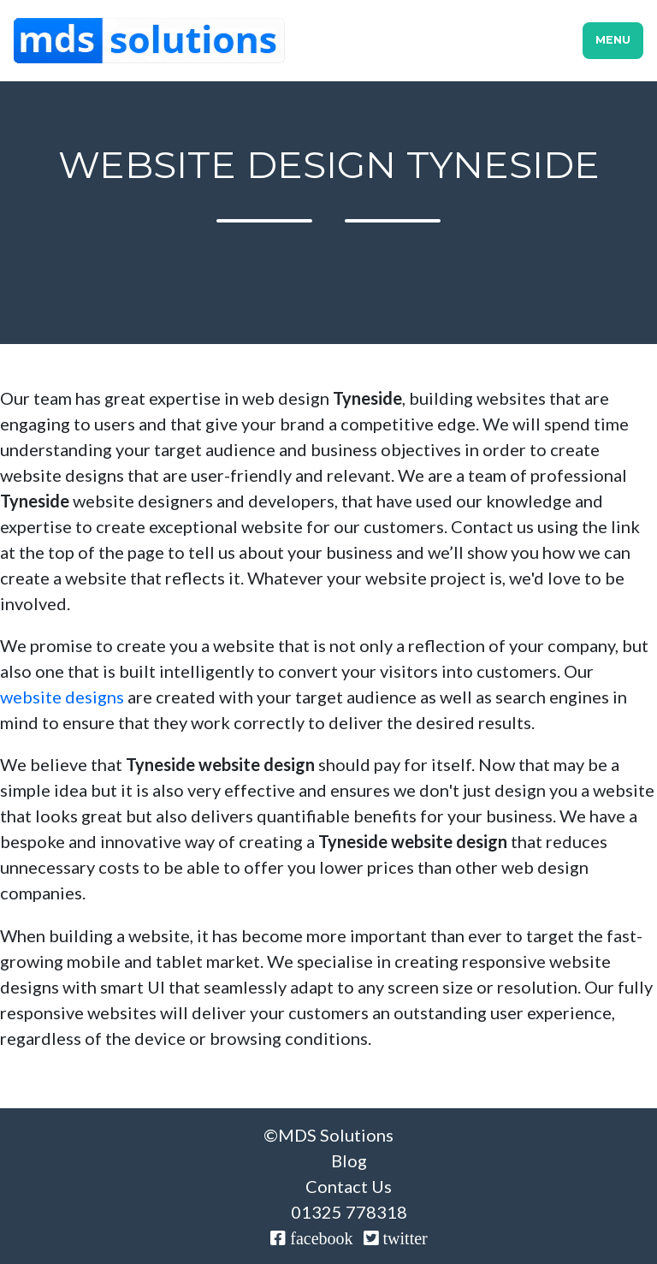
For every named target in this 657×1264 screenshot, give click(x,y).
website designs (62, 696)
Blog (349, 1160)
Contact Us (348, 1186)
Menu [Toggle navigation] (612, 39)
